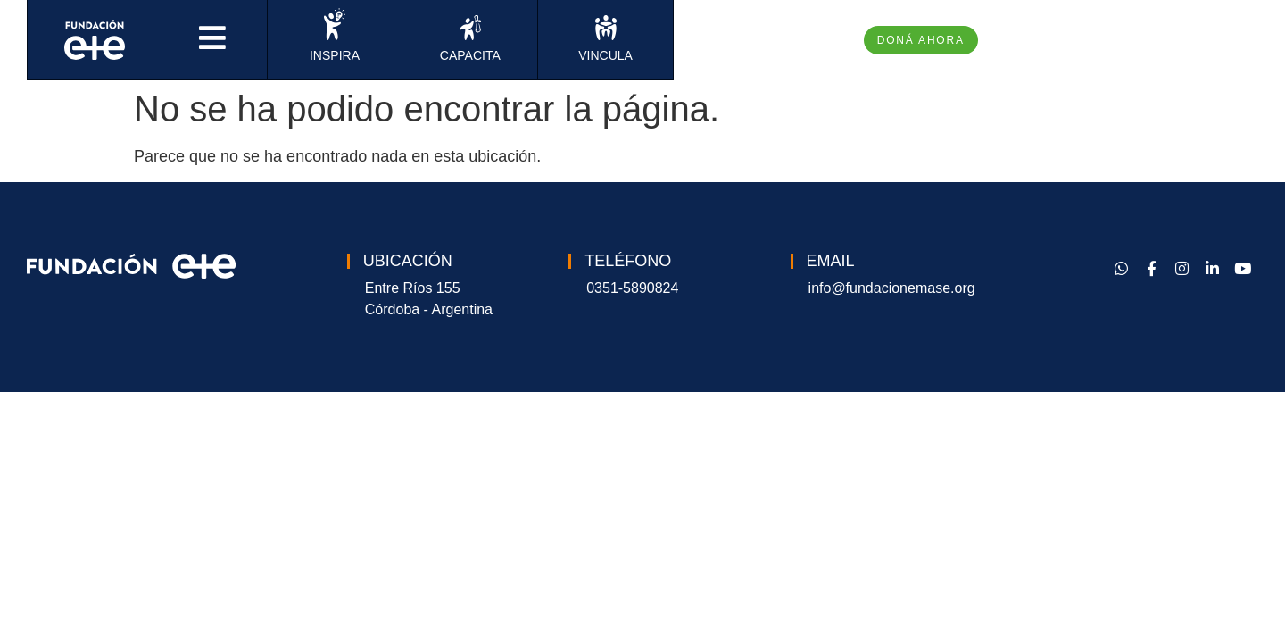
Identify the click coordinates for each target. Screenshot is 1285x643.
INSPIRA (335, 55)
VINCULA (605, 55)
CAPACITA (470, 55)
